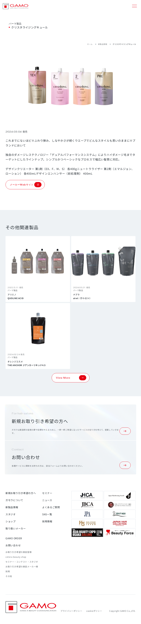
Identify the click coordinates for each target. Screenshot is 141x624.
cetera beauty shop (16, 556)
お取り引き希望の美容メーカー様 (22, 566)
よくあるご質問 (51, 507)
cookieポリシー (94, 610)
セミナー (47, 493)
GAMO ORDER (14, 538)
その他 (9, 576)
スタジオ (11, 514)
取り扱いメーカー (16, 528)
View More (71, 377)
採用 (8, 571)
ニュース (47, 500)
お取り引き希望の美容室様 (19, 551)
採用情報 (47, 521)
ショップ (11, 521)
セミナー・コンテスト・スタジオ (22, 561)
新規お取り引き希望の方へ (21, 493)
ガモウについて (14, 500)
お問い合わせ (13, 545)
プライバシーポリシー (71, 610)
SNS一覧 (47, 514)
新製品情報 (102, 44)
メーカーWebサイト (25, 184)
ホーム (90, 44)
